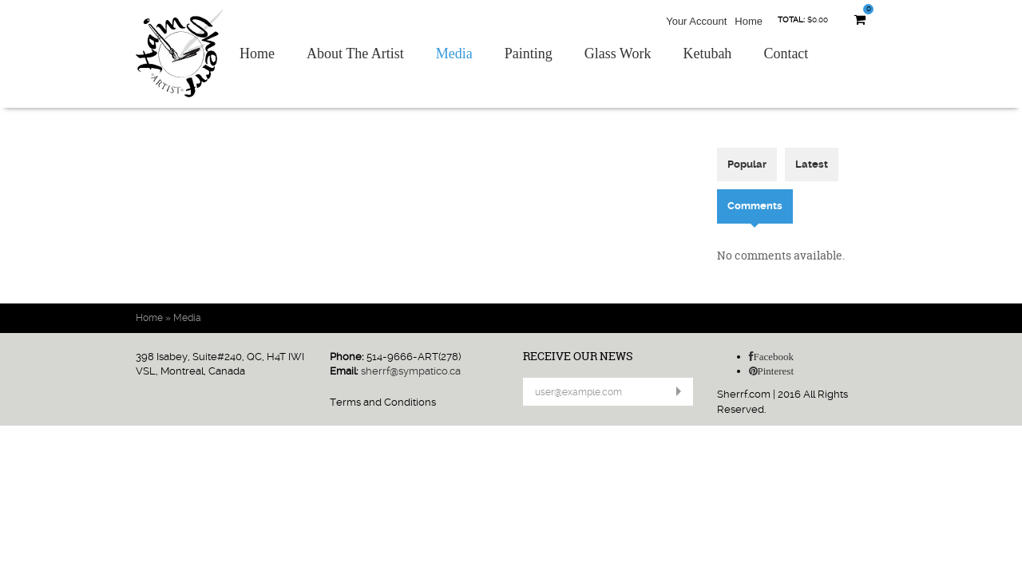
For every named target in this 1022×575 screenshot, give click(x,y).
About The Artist (355, 53)
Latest (811, 164)
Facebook (774, 356)
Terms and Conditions (383, 402)
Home (749, 21)
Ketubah (707, 53)
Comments (760, 205)
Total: (791, 19)
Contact (785, 53)
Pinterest (776, 371)
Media (454, 53)
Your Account (696, 21)
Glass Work (618, 53)
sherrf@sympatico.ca (411, 371)
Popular (746, 164)
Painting (529, 53)
